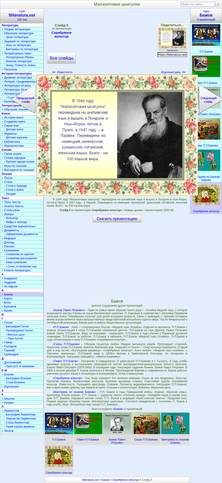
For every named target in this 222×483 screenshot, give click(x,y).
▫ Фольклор (11, 218)
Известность (62, 72)
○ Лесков (8, 430)
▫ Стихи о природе (15, 185)
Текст (5, 198)
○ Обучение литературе (18, 33)
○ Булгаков (9, 306)
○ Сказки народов (13, 157)
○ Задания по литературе (19, 41)
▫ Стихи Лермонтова (16, 422)
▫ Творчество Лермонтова (20, 418)
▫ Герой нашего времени (19, 426)
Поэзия (7, 174)
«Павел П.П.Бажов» (65, 361)
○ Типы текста (11, 202)
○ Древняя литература (17, 77)
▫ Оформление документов (21, 234)
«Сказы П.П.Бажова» (66, 344)
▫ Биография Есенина (17, 378)
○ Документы (10, 230)
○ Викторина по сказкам (18, 170)
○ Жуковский (10, 386)
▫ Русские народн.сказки (19, 161)
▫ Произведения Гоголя (18, 330)
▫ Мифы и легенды (15, 222)
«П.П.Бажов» (61, 327)
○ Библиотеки (11, 141)
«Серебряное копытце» (67, 378)
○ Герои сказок (11, 153)
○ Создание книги (13, 121)
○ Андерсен (9, 278)
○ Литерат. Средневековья (19, 81)
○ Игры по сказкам (14, 165)
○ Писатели (9, 69)
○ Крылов (8, 398)
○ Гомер (7, 342)
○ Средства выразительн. (19, 226)
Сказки (6, 149)
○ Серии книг (10, 125)
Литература (10, 25)
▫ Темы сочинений (15, 262)
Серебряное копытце (61, 34)
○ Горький (8, 350)
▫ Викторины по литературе (21, 49)
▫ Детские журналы (16, 137)
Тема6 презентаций (206, 15)
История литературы (17, 73)
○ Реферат (9, 238)
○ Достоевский (11, 362)
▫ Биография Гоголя (16, 326)
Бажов (105, 479)
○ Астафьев (9, 286)
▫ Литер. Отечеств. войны (20, 65)
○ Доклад (8, 242)
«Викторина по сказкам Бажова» (74, 392)
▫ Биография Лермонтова (20, 414)
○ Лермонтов (10, 410)
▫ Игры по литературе (17, 45)
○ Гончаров (9, 346)
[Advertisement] (116, 42)
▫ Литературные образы (19, 57)
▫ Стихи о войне (14, 189)
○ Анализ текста (12, 206)
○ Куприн (8, 402)
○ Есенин (8, 374)
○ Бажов (7, 294)
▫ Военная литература (18, 61)
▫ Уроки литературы (16, 37)
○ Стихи (7, 182)
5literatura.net (90, 479)
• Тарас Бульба (14, 338)
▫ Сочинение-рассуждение (20, 258)
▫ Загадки (10, 193)
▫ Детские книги (13, 129)
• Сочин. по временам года (21, 266)
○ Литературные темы (16, 53)
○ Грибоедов (10, 354)
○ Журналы (9, 133)
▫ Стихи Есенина (14, 382)
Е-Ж (4, 370)
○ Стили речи (11, 210)
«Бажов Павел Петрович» (69, 310)
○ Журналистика (13, 145)
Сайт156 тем (22, 15)
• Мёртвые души (15, 334)
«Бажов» (118, 409)
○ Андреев (9, 282)
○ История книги (12, 117)
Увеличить (172, 49)
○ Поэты (7, 178)
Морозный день (173, 72)
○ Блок (6, 302)
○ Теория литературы (16, 29)
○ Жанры (8, 214)
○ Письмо (8, 246)
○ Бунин (7, 310)
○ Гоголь (7, 322)
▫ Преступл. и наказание (19, 366)
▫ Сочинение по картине (19, 254)
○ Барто (7, 298)
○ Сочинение (10, 250)
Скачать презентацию (117, 218)
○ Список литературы (16, 270)
